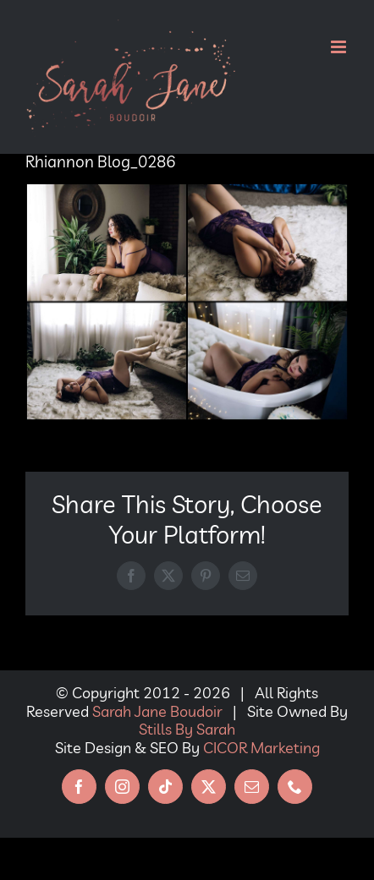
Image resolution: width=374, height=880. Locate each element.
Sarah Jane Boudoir (157, 711)
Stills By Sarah (187, 729)
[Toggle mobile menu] (340, 47)
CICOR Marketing (261, 747)
